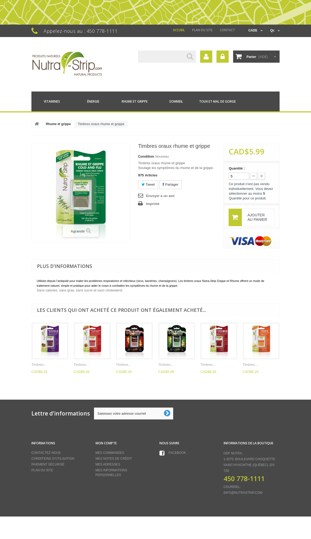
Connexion (222, 57)
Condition (146, 156)
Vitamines (52, 101)
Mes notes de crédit (114, 458)
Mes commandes (110, 453)
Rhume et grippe (135, 101)
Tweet (148, 184)
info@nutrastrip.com (243, 493)
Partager (170, 184)
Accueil (179, 30)
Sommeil (176, 101)
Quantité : (237, 168)
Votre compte (206, 57)
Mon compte (106, 443)
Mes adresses (108, 464)
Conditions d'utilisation (52, 458)
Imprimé (152, 204)
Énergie (93, 101)
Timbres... (38, 365)
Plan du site (202, 30)
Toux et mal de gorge (217, 101)
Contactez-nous (46, 453)
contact (227, 30)
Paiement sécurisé (47, 464)
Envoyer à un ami (160, 196)
